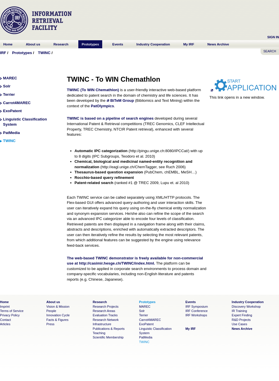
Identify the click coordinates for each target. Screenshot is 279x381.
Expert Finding (242, 315)
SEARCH (269, 51)
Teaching (99, 333)
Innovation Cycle (58, 315)
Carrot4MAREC (17, 103)
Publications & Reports (109, 328)
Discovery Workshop (246, 306)
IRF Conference (196, 311)
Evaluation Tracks (105, 315)
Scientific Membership (108, 337)
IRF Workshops (196, 315)
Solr (7, 86)
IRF (3, 53)
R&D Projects (241, 319)
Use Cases (239, 324)
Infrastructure (102, 324)
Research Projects (106, 306)
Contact (5, 319)
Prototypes (22, 53)
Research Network (106, 319)
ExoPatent (12, 111)
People (51, 311)
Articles (5, 324)
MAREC (10, 78)
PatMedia (11, 133)
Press (50, 324)
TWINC (44, 53)
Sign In (273, 37)
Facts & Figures (57, 319)
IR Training (239, 311)
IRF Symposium (196, 306)
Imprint (5, 306)
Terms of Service (12, 311)
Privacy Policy (10, 315)
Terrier (9, 94)
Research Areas (104, 311)
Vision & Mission (57, 306)
